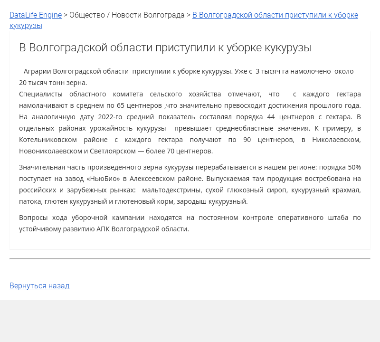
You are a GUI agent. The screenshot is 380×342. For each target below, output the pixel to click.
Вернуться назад (39, 285)
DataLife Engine (36, 15)
